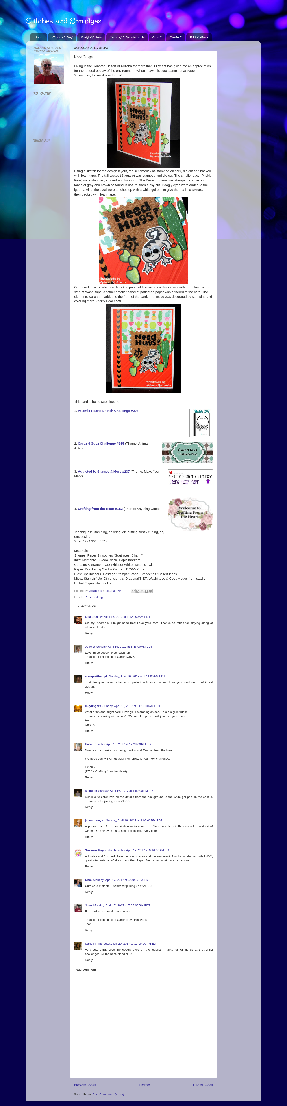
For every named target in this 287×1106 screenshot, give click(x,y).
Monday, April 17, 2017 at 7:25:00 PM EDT (121, 905)
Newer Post (85, 1085)
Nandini (90, 943)
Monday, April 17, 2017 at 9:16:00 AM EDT (142, 850)
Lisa (88, 616)
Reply (89, 633)
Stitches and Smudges (64, 21)
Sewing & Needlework (127, 37)
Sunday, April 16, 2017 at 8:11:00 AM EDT (137, 676)
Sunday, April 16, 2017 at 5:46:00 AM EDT (124, 646)
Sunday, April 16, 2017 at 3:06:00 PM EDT (134, 820)
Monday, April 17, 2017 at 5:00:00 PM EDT (121, 880)
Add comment (86, 969)
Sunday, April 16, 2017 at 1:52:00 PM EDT (126, 790)
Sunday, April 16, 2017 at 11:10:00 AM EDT (131, 706)
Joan (88, 905)
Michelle (91, 790)
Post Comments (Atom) (108, 1094)
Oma (88, 880)
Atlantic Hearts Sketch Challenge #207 (108, 411)
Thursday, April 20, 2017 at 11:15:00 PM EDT (128, 943)
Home (39, 37)
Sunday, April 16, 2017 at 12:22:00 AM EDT (121, 616)
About (157, 37)
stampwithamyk (96, 676)
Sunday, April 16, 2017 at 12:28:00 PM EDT (124, 744)
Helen (89, 744)
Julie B (90, 646)
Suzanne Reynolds (99, 850)
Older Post (203, 1085)
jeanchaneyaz (95, 820)
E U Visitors (199, 37)
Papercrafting (62, 37)
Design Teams (91, 37)
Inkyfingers (93, 706)
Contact (176, 37)
